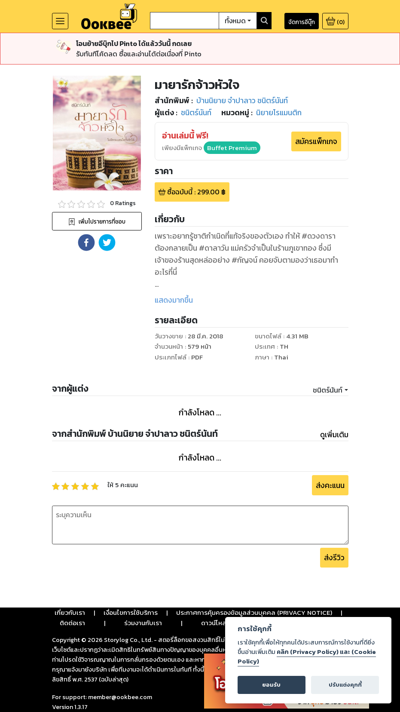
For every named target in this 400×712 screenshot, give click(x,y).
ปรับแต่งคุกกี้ (345, 685)
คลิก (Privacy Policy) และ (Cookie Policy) (307, 656)
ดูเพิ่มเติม (334, 434)
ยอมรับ (271, 685)
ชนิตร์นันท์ (327, 390)
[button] (86, 242)
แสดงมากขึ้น (174, 300)
